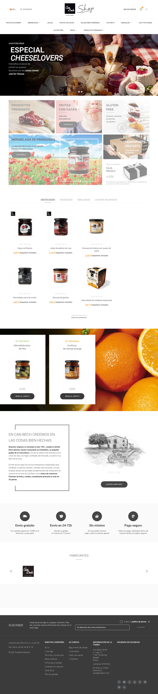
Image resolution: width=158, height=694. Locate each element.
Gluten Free (58, 30)
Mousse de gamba (61, 297)
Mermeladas (33, 23)
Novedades (66, 199)
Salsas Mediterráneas (90, 23)
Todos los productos (79, 317)
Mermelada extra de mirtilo (24, 297)
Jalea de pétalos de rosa (60, 248)
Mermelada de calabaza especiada (96, 300)
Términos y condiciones (54, 655)
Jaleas (50, 23)
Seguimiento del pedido (78, 647)
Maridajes (125, 23)
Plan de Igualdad (51, 674)
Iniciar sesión (74, 651)
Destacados (48, 199)
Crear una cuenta (76, 655)
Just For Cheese (145, 23)
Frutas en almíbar (13, 23)
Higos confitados (24, 248)
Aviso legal (49, 651)
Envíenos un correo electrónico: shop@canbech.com (101, 670)
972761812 (26, 9)
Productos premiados (93, 30)
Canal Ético (49, 670)
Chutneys (110, 23)
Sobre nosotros (51, 659)
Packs (72, 30)
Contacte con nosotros (54, 667)
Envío (47, 647)
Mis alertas (73, 659)
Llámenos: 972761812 (101, 664)
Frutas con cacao (66, 23)
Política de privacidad (53, 663)
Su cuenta (74, 642)
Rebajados (84, 199)
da (147, 622)
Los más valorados (106, 199)
